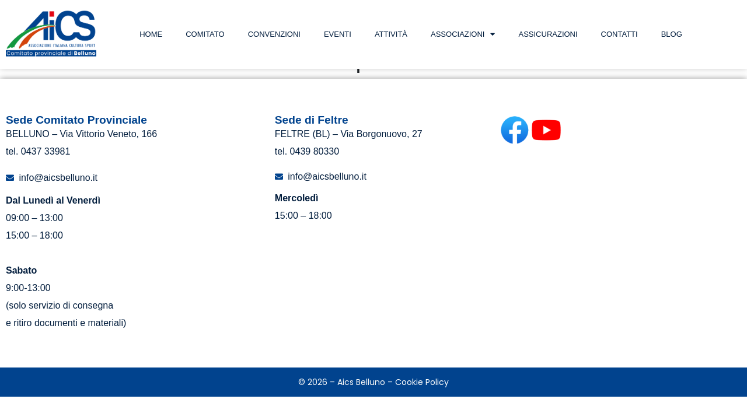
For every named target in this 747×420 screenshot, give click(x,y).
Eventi (337, 34)
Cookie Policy (422, 405)
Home (150, 34)
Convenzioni (274, 34)
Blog (671, 34)
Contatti (619, 34)
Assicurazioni (547, 34)
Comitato (205, 34)
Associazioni (463, 34)
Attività (391, 34)
